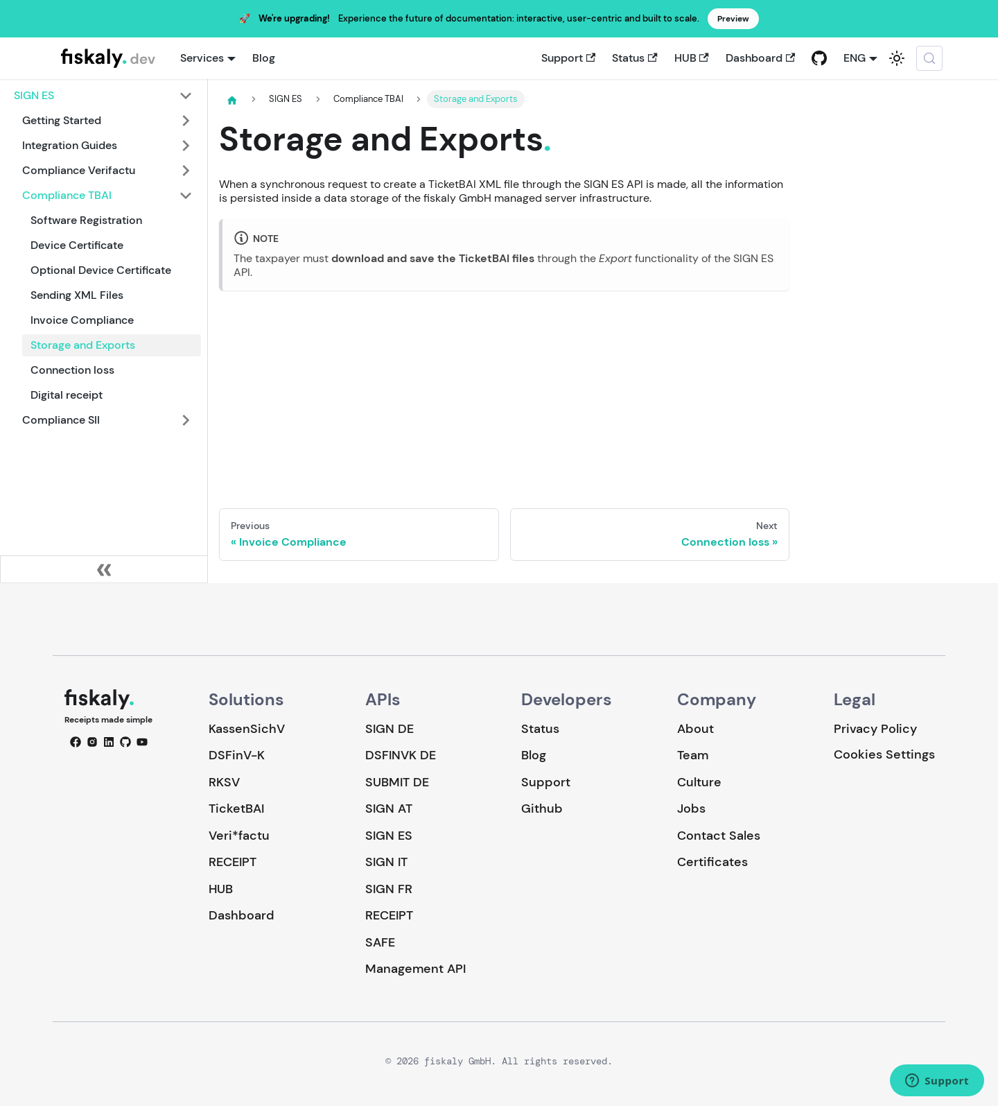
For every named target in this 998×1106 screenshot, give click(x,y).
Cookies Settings (884, 755)
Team (692, 755)
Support (568, 58)
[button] (103, 96)
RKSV (224, 782)
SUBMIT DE (397, 782)
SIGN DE (389, 728)
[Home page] (232, 100)
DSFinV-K (237, 755)
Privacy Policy (875, 728)
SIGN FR (388, 889)
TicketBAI (236, 808)
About (695, 728)
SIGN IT (386, 862)
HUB (691, 58)
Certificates (712, 862)
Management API (415, 968)
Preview (733, 18)
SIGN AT (388, 808)
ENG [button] (854, 58)
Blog (263, 58)
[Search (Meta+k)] (929, 58)
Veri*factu (239, 835)
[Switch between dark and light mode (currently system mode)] (897, 58)
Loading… (504, 388)
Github (542, 808)
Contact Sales (718, 835)
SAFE (380, 942)
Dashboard (760, 58)
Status (634, 58)
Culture (699, 782)
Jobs (691, 808)
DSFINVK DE (400, 755)
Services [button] (202, 58)
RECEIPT (232, 862)
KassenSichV (247, 728)
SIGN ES (388, 835)
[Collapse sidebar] (104, 569)
